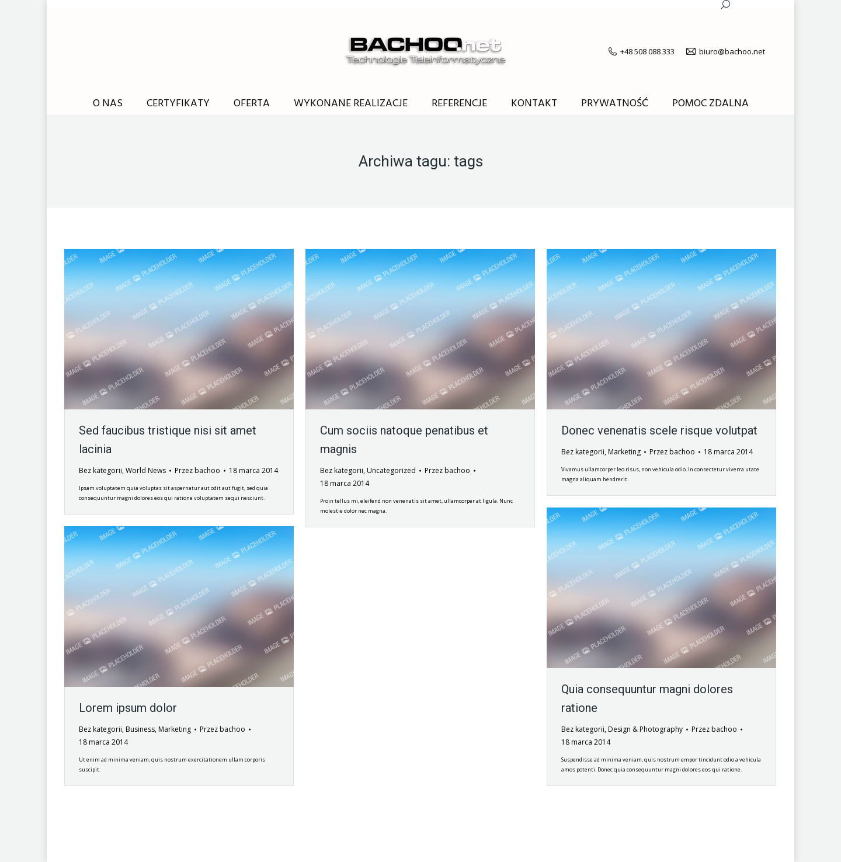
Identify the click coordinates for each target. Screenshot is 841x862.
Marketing (624, 452)
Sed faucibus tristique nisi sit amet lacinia (167, 439)
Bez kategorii (100, 470)
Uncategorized (391, 470)
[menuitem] (107, 103)
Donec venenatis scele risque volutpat (659, 430)
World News (146, 470)
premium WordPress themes (188, 844)
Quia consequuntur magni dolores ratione (647, 698)
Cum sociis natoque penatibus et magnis (404, 439)
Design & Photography (645, 729)
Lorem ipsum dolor (128, 708)
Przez (197, 470)
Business (140, 729)
